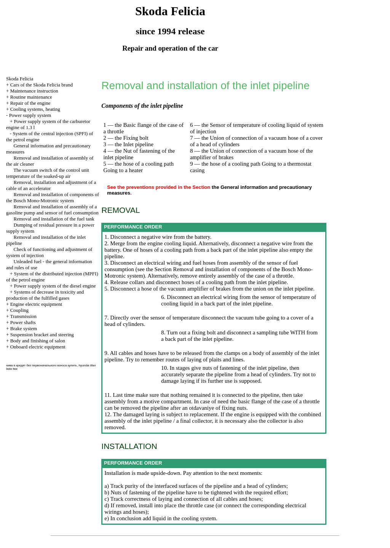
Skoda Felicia (19, 78)
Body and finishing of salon (37, 340)
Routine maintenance (31, 97)
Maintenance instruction (34, 91)
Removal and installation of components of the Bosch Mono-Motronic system (52, 197)
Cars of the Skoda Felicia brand (41, 85)
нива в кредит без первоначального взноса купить (41, 365)
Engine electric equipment (36, 304)
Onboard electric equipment (38, 347)
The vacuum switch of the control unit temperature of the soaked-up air (47, 173)
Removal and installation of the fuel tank (54, 219)
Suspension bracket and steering (42, 334)
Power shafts (23, 322)
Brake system (23, 328)
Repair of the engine (30, 103)
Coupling (19, 310)
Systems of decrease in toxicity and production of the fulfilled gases (45, 295)
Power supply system (30, 115)
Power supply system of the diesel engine (55, 286)
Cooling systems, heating (35, 109)
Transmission (23, 316)
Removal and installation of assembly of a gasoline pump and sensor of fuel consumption (52, 210)
